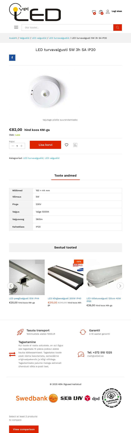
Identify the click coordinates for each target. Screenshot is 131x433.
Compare (75, 144)
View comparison (24, 429)
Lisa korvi (45, 144)
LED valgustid (52, 158)
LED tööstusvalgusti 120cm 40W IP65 (103, 299)
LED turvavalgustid (33, 158)
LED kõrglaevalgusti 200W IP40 (64, 298)
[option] (27, 283)
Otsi (117, 27)
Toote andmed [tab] (65, 175)
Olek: (11, 135)
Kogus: (12, 141)
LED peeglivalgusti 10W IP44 (24, 298)
